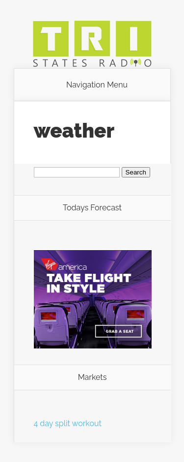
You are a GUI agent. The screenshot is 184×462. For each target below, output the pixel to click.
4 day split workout (68, 423)
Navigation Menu (97, 85)
